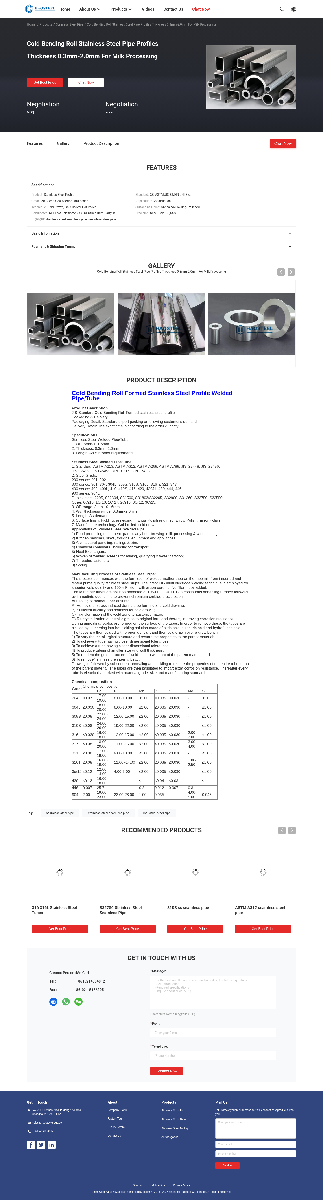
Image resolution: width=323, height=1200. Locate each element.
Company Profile (117, 1110)
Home (31, 24)
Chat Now (86, 82)
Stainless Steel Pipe (69, 24)
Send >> (227, 1165)
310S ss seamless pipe (188, 907)
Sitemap (138, 1185)
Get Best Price (45, 82)
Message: (159, 971)
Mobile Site (158, 1185)
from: (156, 1023)
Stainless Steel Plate (174, 1110)
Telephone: (160, 1046)
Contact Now (167, 1071)
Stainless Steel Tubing (175, 1128)
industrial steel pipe (156, 813)
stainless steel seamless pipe (108, 813)
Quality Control (116, 1127)
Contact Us (114, 1135)
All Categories (170, 1137)
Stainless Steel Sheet (174, 1119)
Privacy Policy (181, 1185)
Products (46, 24)
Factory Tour (115, 1118)
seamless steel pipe (60, 813)
